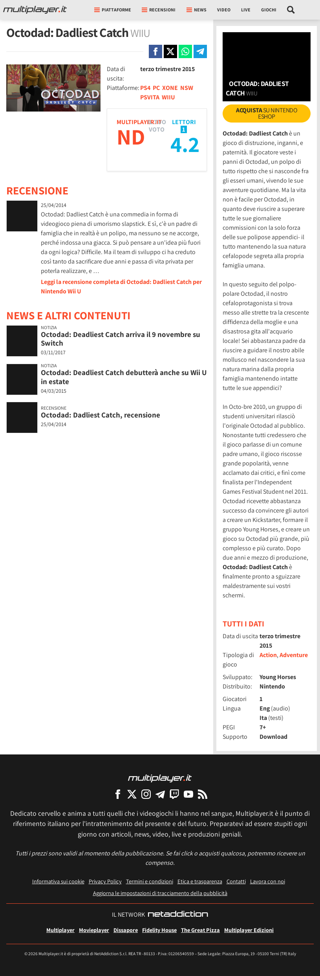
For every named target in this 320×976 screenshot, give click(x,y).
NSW (186, 88)
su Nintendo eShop (266, 113)
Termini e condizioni (149, 881)
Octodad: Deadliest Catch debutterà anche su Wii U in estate (124, 377)
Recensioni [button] (159, 10)
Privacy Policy (105, 881)
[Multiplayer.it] (35, 10)
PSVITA (149, 97)
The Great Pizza (200, 930)
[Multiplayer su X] (132, 794)
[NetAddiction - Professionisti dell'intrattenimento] (178, 914)
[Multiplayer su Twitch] (174, 794)
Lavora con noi (267, 881)
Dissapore (125, 930)
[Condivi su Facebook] (155, 51)
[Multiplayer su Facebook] (118, 794)
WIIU (168, 97)
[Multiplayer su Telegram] (160, 794)
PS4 (145, 88)
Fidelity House (159, 930)
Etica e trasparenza (199, 881)
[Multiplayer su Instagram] (146, 794)
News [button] (197, 10)
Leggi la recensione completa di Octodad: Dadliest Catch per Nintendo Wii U (121, 286)
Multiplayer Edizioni (249, 930)
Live (246, 10)
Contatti (236, 881)
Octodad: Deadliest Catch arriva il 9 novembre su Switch (120, 339)
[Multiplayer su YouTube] (188, 794)
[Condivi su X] (170, 51)
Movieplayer (94, 930)
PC (156, 88)
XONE (170, 88)
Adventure (294, 655)
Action (268, 655)
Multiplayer (60, 930)
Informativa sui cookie (58, 881)
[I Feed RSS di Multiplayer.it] (202, 794)
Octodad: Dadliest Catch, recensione (100, 414)
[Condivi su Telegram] (200, 51)
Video (223, 10)
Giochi (268, 10)
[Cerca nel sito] (291, 10)
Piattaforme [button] (112, 10)
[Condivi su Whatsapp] (185, 51)
